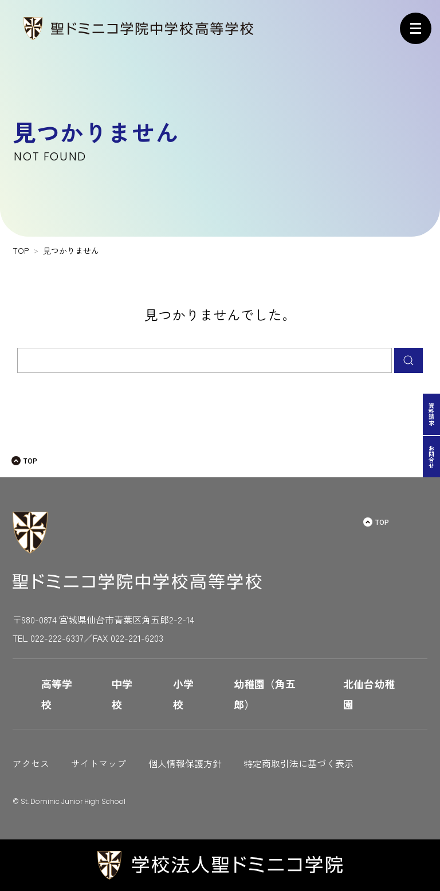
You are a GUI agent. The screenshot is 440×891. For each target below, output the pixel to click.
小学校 (183, 694)
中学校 (122, 694)
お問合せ (431, 456)
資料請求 (431, 414)
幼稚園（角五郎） (265, 694)
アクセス (31, 763)
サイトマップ (98, 763)
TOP (30, 460)
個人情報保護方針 (185, 763)
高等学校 (56, 694)
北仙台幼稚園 (369, 694)
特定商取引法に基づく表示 (298, 763)
